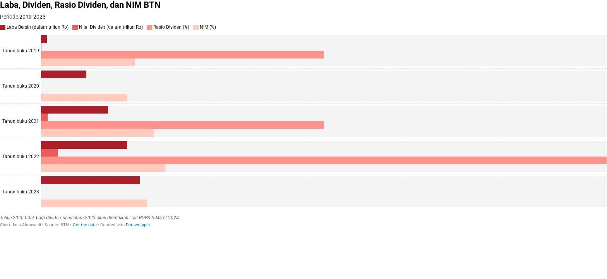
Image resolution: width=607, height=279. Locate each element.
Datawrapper (138, 224)
